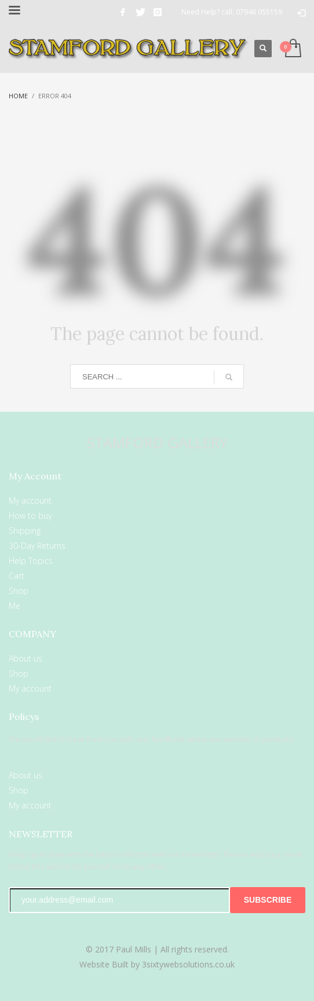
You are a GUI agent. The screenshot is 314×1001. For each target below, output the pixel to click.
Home (18, 95)
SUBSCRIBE (267, 899)
